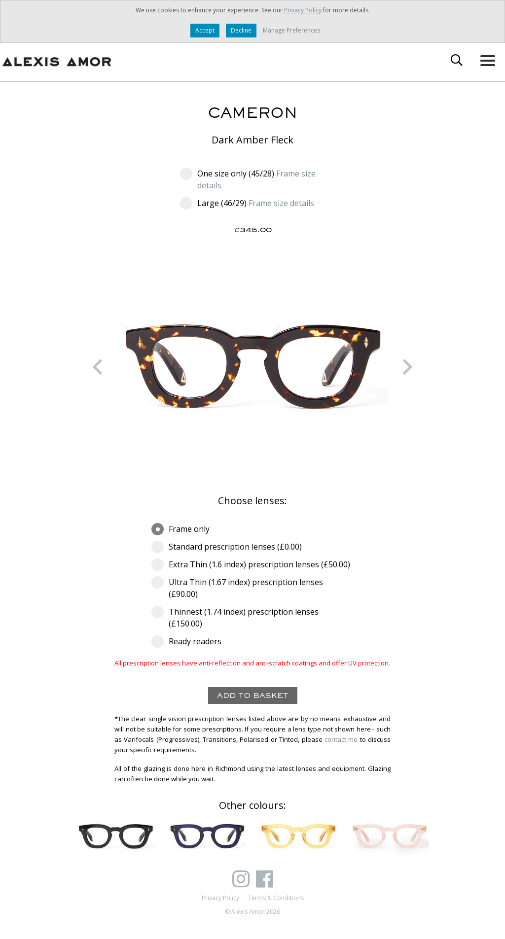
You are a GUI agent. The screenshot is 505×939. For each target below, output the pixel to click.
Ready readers (189, 641)
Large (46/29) (247, 203)
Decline (241, 30)
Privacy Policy (303, 10)
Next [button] (407, 366)
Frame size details (281, 203)
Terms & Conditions (276, 898)
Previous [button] (97, 366)
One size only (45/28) (248, 179)
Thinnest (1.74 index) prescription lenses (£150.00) (235, 617)
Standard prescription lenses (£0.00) (229, 547)
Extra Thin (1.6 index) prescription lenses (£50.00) (252, 564)
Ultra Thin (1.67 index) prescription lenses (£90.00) (237, 587)
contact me (341, 739)
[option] (252, 367)
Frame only (183, 529)
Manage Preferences (291, 30)
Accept (205, 30)
